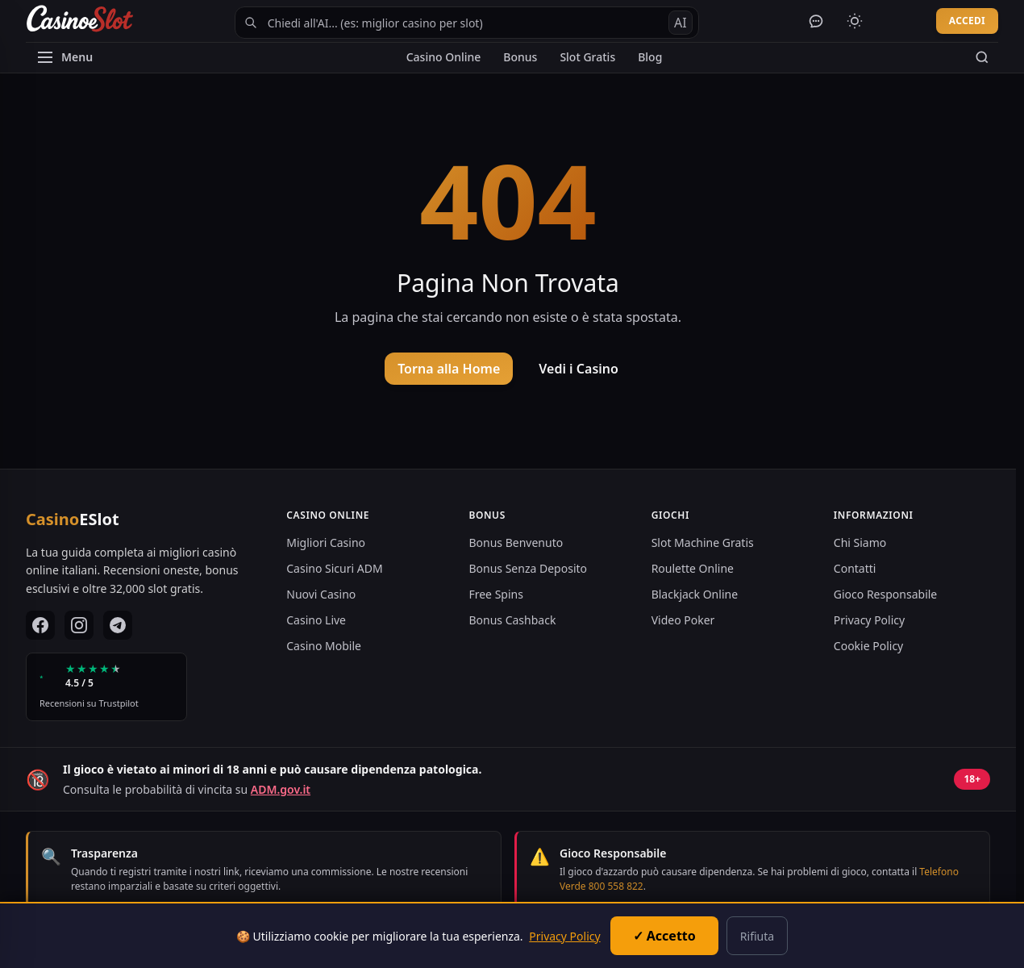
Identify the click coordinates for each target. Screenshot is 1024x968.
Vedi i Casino (578, 369)
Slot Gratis (587, 57)
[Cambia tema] (855, 21)
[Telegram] (117, 625)
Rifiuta (757, 936)
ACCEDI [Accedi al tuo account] (967, 20)
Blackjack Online (694, 594)
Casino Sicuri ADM (334, 568)
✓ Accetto (664, 936)
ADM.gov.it (280, 789)
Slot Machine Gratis (702, 542)
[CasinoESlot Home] (79, 21)
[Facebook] (40, 625)
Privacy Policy (869, 620)
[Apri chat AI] (816, 21)
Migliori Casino (325, 542)
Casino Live (316, 620)
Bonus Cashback (512, 620)
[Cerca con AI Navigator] (467, 22)
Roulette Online (692, 568)
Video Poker (683, 620)
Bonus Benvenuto (515, 542)
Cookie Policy (868, 645)
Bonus (520, 57)
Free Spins (495, 594)
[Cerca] (982, 57)
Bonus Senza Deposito (527, 568)
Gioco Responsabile (885, 594)
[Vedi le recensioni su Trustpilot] (106, 687)
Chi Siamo (860, 542)
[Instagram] (79, 625)
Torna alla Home (449, 369)
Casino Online (443, 57)
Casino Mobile (323, 645)
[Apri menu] (64, 57)
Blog (650, 57)
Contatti (855, 568)
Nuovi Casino (321, 594)
